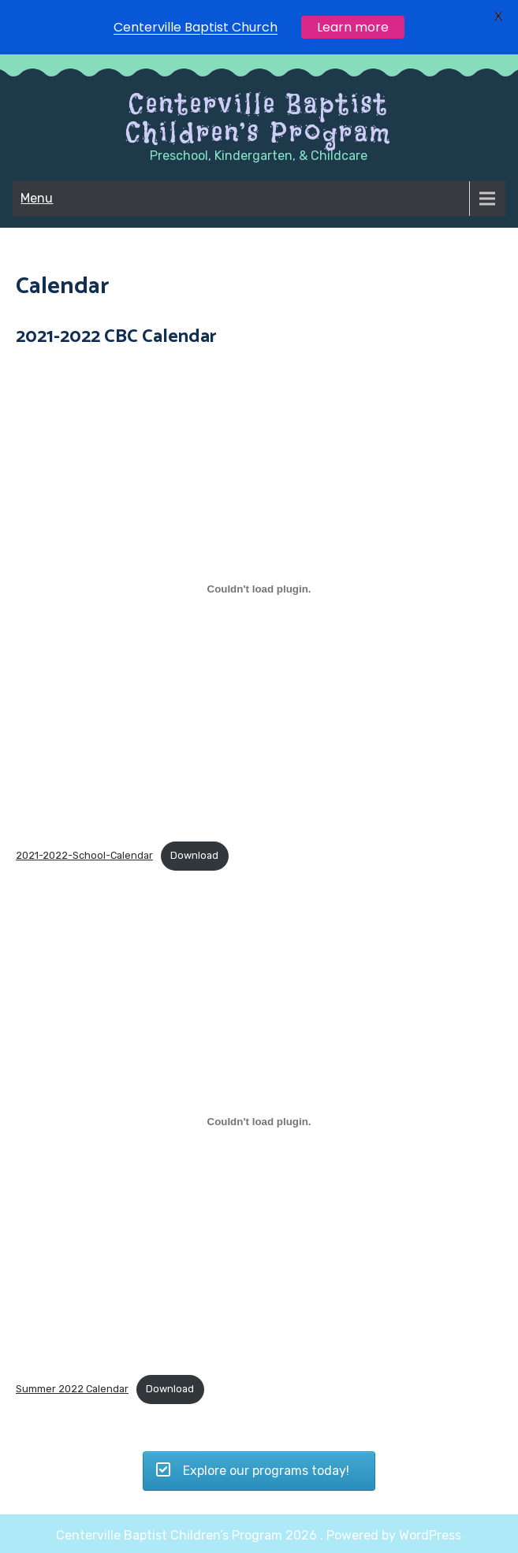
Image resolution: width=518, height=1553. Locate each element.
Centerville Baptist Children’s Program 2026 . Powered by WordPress (258, 1535)
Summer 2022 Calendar (72, 1389)
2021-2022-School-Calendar (84, 855)
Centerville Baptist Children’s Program (258, 118)
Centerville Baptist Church (196, 27)
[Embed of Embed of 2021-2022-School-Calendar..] (259, 588)
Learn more (353, 27)
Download (194, 855)
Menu (36, 198)
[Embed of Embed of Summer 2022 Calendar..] (259, 1122)
